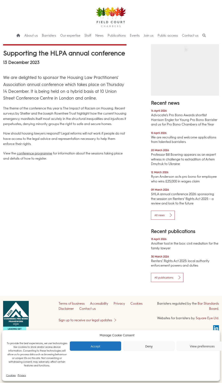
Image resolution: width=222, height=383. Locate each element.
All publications (163, 277)
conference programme (34, 153)
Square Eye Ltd (207, 318)
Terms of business (72, 303)
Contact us (190, 35)
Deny (149, 346)
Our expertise (70, 35)
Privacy (22, 375)
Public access (168, 35)
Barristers (49, 35)
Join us (148, 35)
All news (159, 215)
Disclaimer (66, 309)
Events (135, 35)
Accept (95, 346)
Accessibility (99, 303)
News (99, 35)
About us (31, 35)
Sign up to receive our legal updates (85, 320)
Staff (87, 35)
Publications (117, 35)
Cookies (11, 375)
